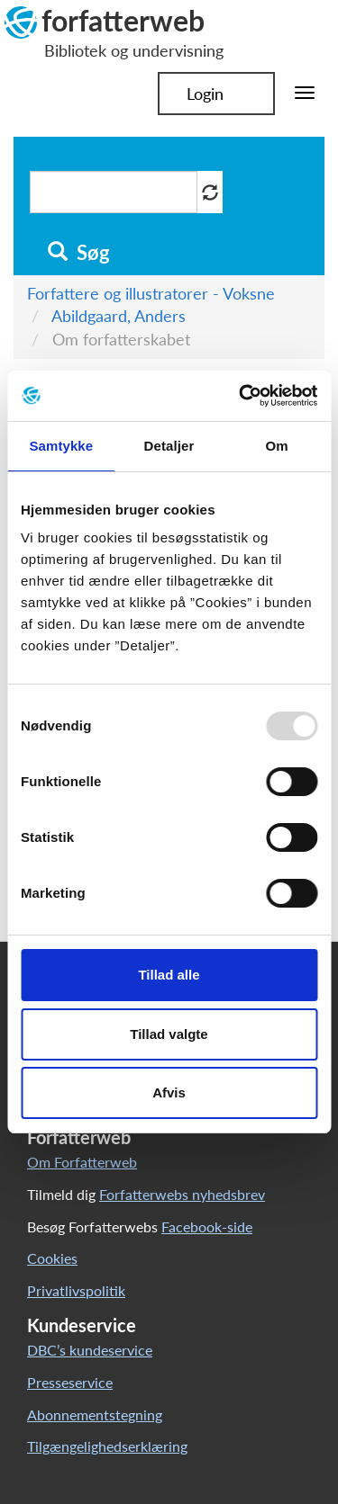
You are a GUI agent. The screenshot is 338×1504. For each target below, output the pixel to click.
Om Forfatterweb (82, 1161)
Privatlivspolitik (76, 1290)
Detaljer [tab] (169, 445)
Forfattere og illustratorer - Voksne (151, 293)
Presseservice (70, 1382)
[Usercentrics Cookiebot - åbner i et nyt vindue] (240, 395)
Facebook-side (206, 1226)
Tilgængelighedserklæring (107, 1446)
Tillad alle (168, 974)
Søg (79, 252)
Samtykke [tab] (61, 445)
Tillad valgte (168, 1034)
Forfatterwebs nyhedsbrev (182, 1194)
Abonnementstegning (94, 1414)
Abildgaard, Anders (118, 316)
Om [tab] (277, 445)
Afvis (169, 1092)
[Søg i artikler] (113, 192)
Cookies (52, 1258)
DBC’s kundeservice (89, 1349)
